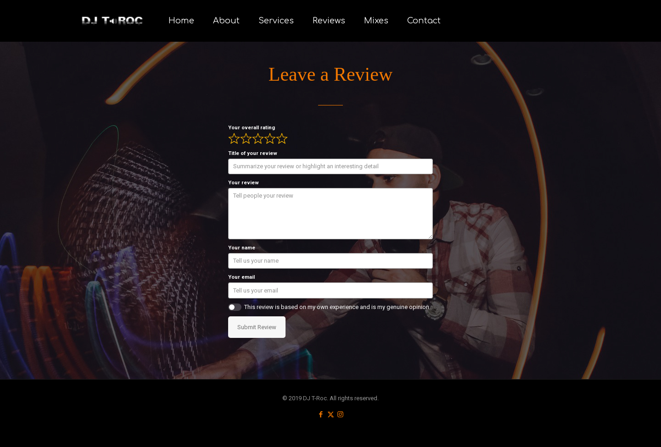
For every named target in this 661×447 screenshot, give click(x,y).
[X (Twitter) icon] (330, 414)
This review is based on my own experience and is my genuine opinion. (337, 307)
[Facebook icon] (321, 414)
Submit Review (256, 327)
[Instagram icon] (340, 414)
